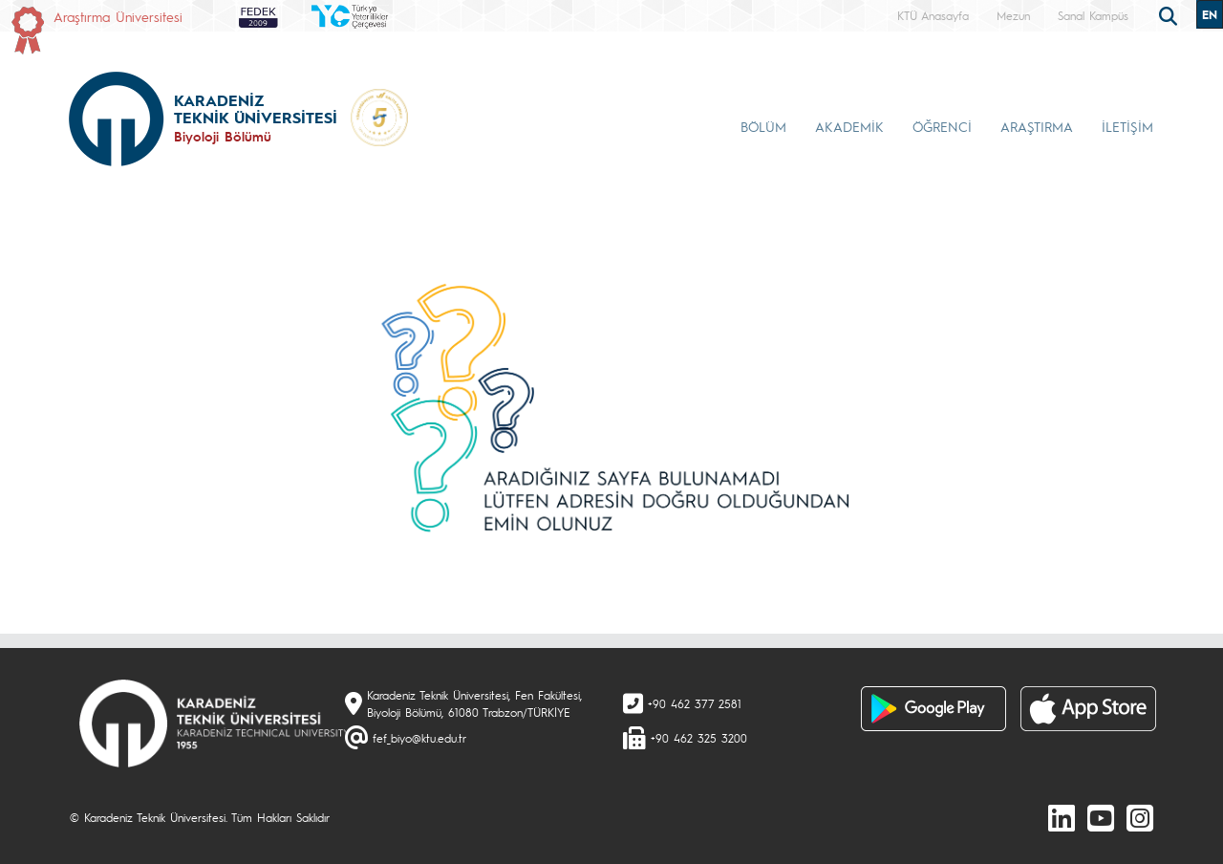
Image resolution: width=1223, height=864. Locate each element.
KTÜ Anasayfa (933, 15)
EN (1209, 14)
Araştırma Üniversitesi (118, 16)
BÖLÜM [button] (763, 126)
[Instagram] (1139, 817)
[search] (1170, 14)
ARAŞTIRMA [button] (1036, 126)
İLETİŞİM (1127, 126)
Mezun (1013, 15)
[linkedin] (1061, 817)
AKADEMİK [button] (849, 126)
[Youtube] (1100, 817)
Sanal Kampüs (1093, 15)
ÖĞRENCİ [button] (942, 126)
